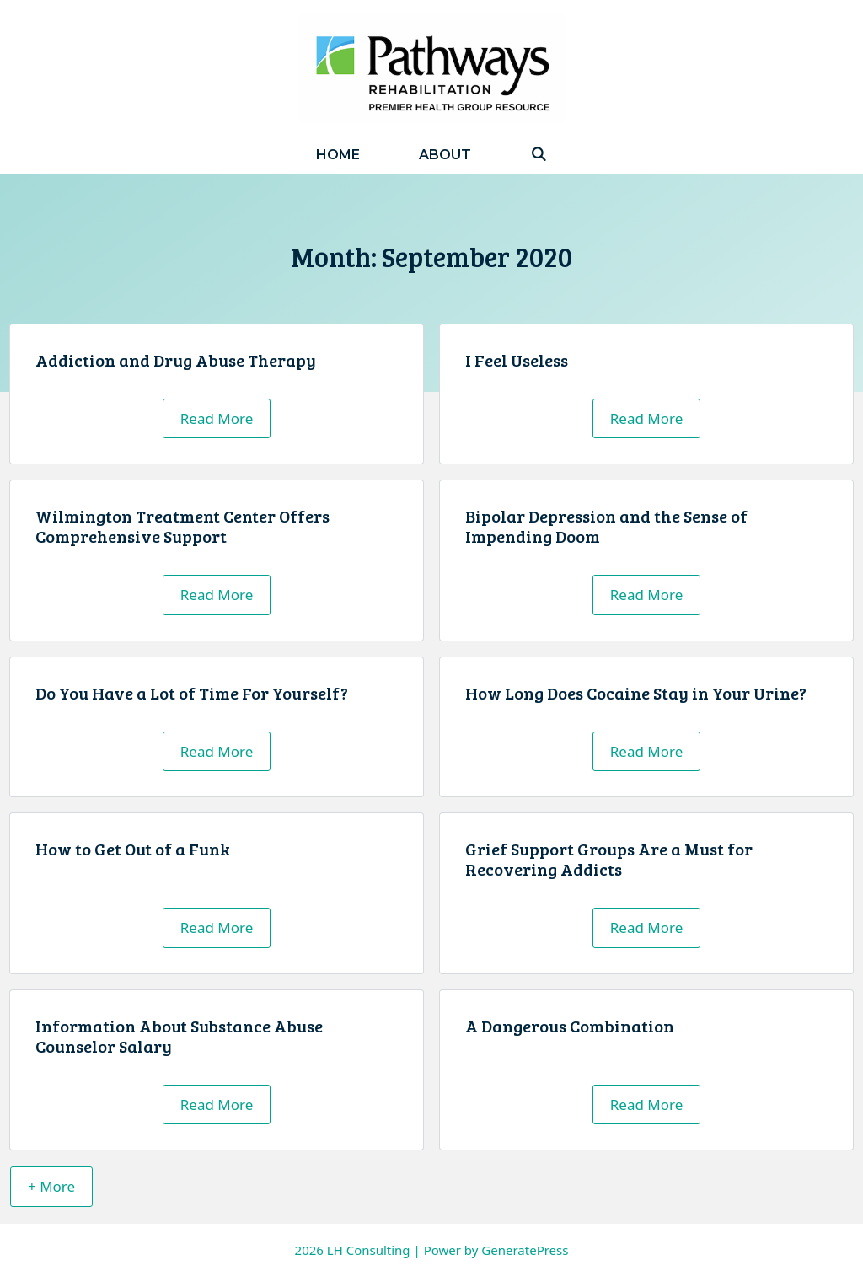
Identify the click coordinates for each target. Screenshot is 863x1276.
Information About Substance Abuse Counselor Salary (179, 1036)
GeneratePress (524, 1249)
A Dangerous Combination (569, 1025)
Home (338, 155)
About (445, 155)
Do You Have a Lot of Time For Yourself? (191, 693)
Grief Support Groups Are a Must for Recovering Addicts (609, 859)
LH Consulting (368, 1249)
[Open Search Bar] (539, 155)
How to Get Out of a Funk (132, 848)
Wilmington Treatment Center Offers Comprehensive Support (182, 526)
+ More (51, 1186)
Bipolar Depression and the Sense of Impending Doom (606, 526)
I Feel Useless (516, 360)
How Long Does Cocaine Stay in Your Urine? (636, 693)
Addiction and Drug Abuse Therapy (175, 360)
